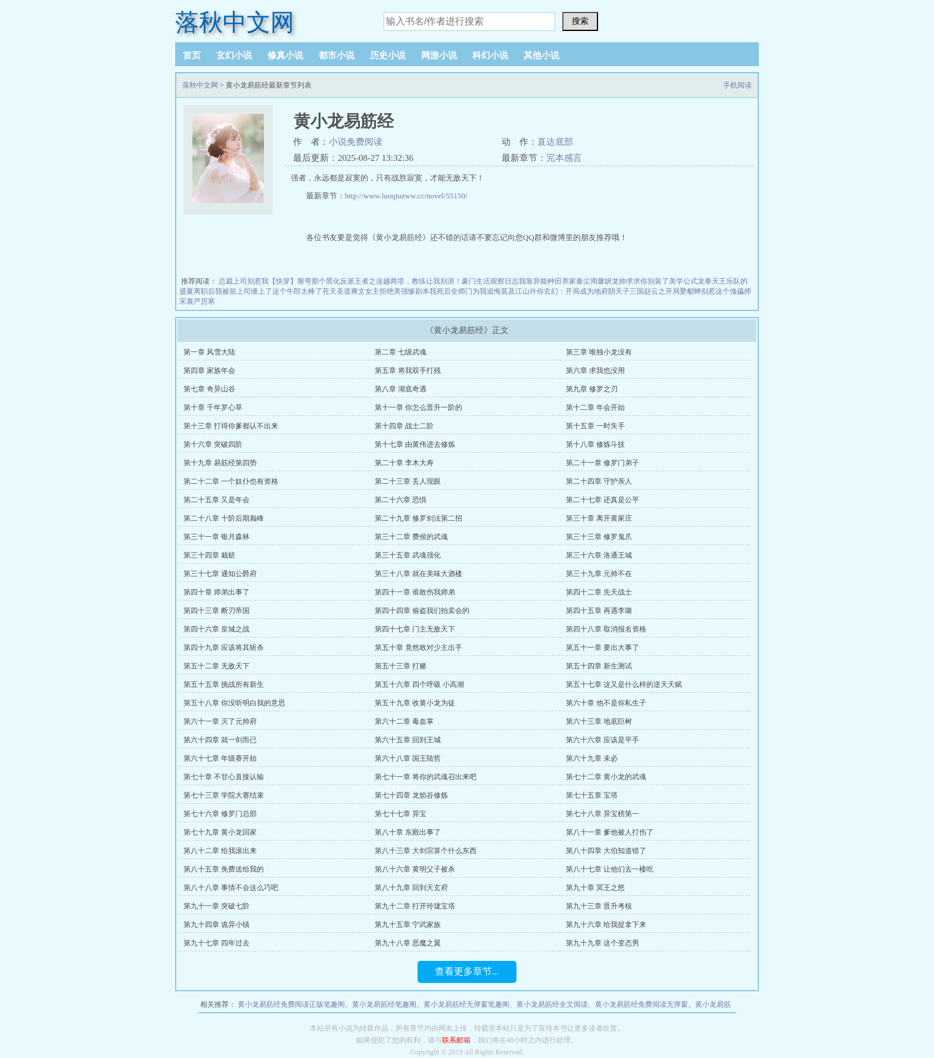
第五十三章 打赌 (400, 666)
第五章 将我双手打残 (408, 370)
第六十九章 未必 (592, 758)
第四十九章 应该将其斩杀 (223, 647)
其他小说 (541, 55)
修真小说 (285, 55)
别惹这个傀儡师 (726, 291)
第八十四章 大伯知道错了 (606, 851)
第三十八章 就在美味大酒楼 (418, 574)
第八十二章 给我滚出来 (220, 851)
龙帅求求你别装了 (640, 281)
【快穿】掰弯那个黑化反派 (311, 281)
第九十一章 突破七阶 (216, 906)
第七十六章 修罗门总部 (220, 814)
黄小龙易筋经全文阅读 (552, 1004)
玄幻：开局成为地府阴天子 (587, 291)
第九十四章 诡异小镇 (216, 924)
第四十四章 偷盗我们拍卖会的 (422, 610)
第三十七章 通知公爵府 (220, 574)
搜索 (580, 21)
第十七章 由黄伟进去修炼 (415, 444)
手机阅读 (737, 85)
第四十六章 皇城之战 (216, 629)
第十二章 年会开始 (595, 407)
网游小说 (439, 55)
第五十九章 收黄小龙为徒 (415, 703)
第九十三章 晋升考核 (599, 906)
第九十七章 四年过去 (216, 943)
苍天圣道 (336, 291)
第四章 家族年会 (209, 370)
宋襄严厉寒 (197, 301)
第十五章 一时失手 (595, 426)
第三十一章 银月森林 (216, 537)
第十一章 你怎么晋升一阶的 (418, 407)
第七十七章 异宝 (400, 814)
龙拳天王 (712, 281)
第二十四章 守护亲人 (599, 481)
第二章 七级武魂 (400, 352)
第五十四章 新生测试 (599, 666)
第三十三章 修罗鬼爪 (599, 537)
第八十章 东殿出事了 (408, 832)
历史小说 (388, 55)
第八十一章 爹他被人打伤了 (609, 832)
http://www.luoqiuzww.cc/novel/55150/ (406, 195)
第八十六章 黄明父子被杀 (415, 869)
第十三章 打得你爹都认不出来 (230, 426)
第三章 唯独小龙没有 (599, 352)
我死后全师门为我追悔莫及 (472, 291)
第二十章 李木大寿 (404, 463)
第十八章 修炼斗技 (595, 444)
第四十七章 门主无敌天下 (415, 629)
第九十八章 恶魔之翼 (408, 943)
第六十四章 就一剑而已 (220, 740)
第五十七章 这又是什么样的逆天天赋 (624, 684)
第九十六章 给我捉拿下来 (606, 924)
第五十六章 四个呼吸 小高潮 (419, 684)
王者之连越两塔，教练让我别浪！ (408, 281)
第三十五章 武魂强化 (408, 555)
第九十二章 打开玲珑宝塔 (415, 906)
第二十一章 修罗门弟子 (602, 463)
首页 (192, 55)
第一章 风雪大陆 (209, 352)
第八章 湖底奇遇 (400, 389)
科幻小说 (490, 55)
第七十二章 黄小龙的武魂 (606, 777)
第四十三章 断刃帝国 (216, 610)
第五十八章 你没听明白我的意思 (234, 703)
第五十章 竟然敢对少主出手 (418, 647)
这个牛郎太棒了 (297, 291)
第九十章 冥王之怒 (595, 887)
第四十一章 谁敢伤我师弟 (415, 592)
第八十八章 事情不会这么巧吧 (230, 887)
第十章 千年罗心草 (212, 407)
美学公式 (683, 281)
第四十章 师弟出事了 (216, 592)
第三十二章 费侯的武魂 (411, 537)
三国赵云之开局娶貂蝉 (665, 291)
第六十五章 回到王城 (408, 740)
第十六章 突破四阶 (212, 444)
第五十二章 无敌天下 (216, 666)
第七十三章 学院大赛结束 (223, 795)
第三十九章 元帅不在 (599, 574)
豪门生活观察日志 (490, 281)
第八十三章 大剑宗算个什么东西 (426, 851)
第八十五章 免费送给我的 (223, 869)
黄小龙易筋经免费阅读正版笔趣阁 (291, 1004)
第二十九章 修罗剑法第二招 (418, 518)
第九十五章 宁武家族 (408, 924)
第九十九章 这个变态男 (602, 943)
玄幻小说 (234, 55)
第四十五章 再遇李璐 (599, 610)
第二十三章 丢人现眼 (408, 481)
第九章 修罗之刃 (592, 389)
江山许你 (529, 291)
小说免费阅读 (355, 142)
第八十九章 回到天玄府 (411, 887)
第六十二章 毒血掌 (404, 721)
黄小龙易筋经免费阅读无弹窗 (641, 1004)
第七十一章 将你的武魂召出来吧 (426, 777)
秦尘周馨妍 (594, 281)
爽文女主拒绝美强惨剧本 (390, 291)
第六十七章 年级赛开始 (220, 758)
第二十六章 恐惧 (400, 500)
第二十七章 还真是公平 (602, 500)
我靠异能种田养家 (547, 281)
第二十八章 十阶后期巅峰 (223, 518)
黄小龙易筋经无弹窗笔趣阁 (466, 1004)
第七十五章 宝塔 (592, 795)
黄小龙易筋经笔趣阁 (384, 1004)
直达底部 (555, 142)
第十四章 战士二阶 (404, 426)
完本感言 (564, 158)
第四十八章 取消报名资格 (606, 629)
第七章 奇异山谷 (209, 389)
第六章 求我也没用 (595, 370)
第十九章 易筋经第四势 (220, 463)
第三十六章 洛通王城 (599, 555)
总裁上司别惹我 (244, 281)
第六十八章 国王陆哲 (408, 758)
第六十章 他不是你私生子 (606, 703)
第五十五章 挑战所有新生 (223, 684)
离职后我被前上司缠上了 (233, 291)
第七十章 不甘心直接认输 (223, 777)
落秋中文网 (234, 22)
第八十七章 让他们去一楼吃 (609, 869)
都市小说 (336, 55)
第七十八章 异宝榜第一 (602, 814)
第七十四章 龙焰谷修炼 (411, 795)
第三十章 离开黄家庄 (599, 518)
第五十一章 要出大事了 (602, 647)
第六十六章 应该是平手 (602, 740)
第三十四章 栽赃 (209, 555)
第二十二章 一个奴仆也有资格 (230, 481)
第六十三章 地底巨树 (599, 721)
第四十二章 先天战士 (599, 592)
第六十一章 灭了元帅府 (220, 721)
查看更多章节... (467, 971)
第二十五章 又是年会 (216, 500)
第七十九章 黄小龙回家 (220, 832)
